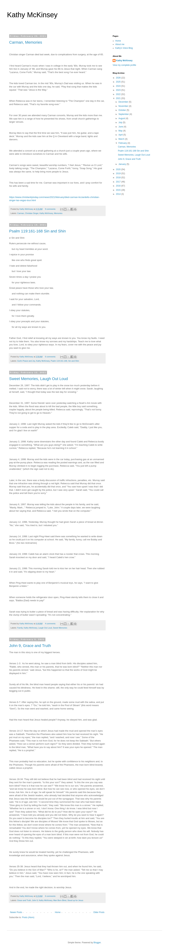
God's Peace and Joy (26, 361)
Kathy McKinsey (32, 15)
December (123, 102)
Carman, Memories (25, 42)
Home (58, 912)
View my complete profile (124, 65)
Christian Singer (31, 213)
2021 (118, 98)
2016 (118, 186)
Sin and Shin (73, 361)
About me (119, 44)
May (120, 130)
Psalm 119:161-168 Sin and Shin (37, 231)
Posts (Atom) (28, 917)
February (122, 143)
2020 (118, 169)
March (121, 139)
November (123, 106)
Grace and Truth (24, 900)
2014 (118, 194)
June (121, 126)
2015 (118, 190)
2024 (118, 86)
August (122, 118)
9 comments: (50, 209)
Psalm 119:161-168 (59, 361)
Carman (20, 213)
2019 (118, 173)
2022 (118, 94)
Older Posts (98, 912)
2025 (118, 82)
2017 (118, 182)
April (120, 135)
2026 (118, 78)
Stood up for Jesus (75, 900)
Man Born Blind (59, 900)
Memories (58, 213)
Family (20, 628)
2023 (118, 90)
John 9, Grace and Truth (30, 645)
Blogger (97, 942)
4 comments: (50, 624)
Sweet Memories (60, 628)
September (123, 114)
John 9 (35, 900)
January (122, 164)
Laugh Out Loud (45, 628)
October (122, 110)
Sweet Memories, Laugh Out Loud (38, 379)
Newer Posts (16, 912)
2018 (118, 177)
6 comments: (50, 357)
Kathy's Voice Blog (124, 48)
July (120, 122)
